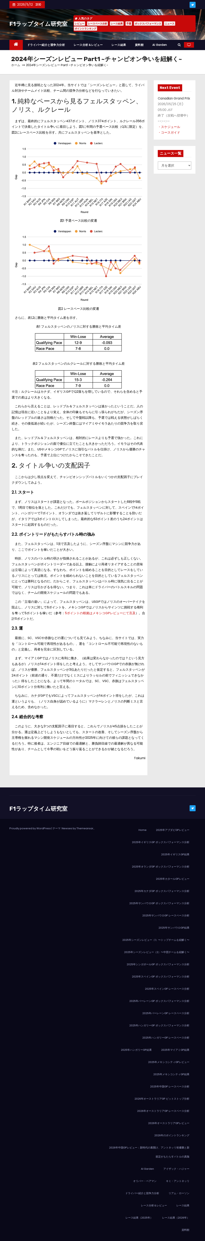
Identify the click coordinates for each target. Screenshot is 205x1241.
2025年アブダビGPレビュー (172, 830)
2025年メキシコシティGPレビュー (168, 1062)
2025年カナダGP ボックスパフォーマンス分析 (162, 891)
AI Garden (159, 45)
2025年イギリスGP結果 (175, 854)
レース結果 (117, 23)
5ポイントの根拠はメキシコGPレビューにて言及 (100, 613)
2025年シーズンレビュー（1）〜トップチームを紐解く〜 (155, 940)
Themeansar (84, 828)
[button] (179, 44)
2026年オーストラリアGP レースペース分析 (163, 1111)
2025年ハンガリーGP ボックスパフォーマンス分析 (159, 1025)
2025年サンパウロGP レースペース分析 (165, 915)
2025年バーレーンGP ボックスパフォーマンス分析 (159, 1001)
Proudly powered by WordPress (30, 828)
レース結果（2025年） (139, 1218)
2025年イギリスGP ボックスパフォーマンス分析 (160, 842)
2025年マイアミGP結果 (175, 1050)
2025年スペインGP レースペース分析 (167, 989)
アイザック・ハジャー (176, 1169)
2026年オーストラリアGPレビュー (168, 1123)
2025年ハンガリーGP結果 (136, 1050)
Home (143, 830)
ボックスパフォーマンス (148, 23)
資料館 (139, 45)
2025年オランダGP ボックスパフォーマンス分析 (160, 867)
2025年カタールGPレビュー (172, 879)
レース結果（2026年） (175, 1218)
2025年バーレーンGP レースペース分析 (165, 1013)
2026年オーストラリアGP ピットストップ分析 (162, 1099)
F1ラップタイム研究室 (38, 24)
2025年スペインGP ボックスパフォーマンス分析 (160, 976)
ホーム (15, 65)
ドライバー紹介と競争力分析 (46, 45)
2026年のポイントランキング (171, 1135)
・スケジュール (169, 127)
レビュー (79, 23)
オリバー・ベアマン (145, 1181)
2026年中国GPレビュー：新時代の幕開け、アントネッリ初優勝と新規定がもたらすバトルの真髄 (149, 1152)
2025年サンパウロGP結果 (174, 928)
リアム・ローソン (179, 1193)
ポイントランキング (85, 28)
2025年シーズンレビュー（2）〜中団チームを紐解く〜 (156, 952)
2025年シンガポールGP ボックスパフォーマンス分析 (158, 964)
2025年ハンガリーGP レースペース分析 (165, 1038)
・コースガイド (169, 132)
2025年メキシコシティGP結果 (171, 1074)
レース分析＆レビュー (88, 45)
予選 (128, 23)
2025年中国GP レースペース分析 (169, 1086)
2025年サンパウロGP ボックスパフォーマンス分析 (159, 903)
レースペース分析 (97, 23)
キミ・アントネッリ (177, 1181)
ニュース (169, 23)
